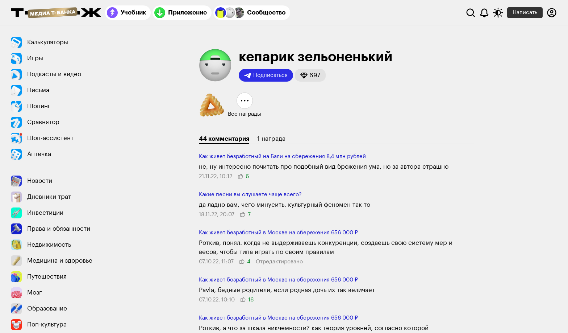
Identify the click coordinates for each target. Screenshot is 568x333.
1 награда (271, 139)
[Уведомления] (484, 12)
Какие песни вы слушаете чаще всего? (250, 194)
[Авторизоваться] (551, 12)
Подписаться (266, 75)
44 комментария (224, 139)
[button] (310, 75)
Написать (525, 12)
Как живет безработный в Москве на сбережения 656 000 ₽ (278, 232)
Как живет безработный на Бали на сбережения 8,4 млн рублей (282, 156)
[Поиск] (470, 12)
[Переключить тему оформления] (498, 12)
